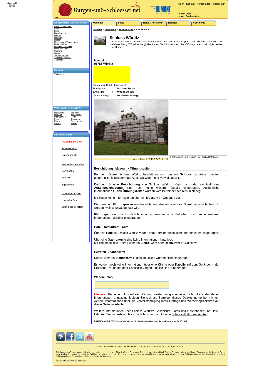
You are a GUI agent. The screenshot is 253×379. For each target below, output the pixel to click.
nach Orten (185, 14)
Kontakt (190, 3)
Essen (57, 121)
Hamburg (58, 37)
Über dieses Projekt (72, 206)
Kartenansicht (69, 148)
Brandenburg (60, 33)
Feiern (57, 119)
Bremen (57, 35)
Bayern (57, 29)
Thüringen (58, 60)
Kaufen (57, 123)
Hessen (57, 40)
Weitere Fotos (139, 159)
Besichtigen (59, 112)
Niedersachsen (61, 44)
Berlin (56, 31)
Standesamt (76, 114)
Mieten (74, 123)
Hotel (73, 117)
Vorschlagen (203, 3)
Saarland (58, 51)
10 (162, 159)
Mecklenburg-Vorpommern (66, 42)
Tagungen (75, 119)
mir (211, 297)
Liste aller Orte (70, 200)
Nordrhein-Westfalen (63, 46)
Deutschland (110, 29)
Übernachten (60, 117)
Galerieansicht (69, 155)
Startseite (98, 29)
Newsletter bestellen (73, 164)
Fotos (176, 311)
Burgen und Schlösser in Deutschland (71, 360)
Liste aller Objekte (71, 193)
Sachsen (58, 53)
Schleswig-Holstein (62, 57)
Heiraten (58, 114)
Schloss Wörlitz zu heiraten (189, 314)
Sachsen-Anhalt (61, 55)
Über (181, 3)
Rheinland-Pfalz (61, 49)
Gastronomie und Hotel (203, 311)
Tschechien (59, 74)
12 (167, 159)
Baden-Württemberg (63, 26)
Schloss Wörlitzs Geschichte (151, 311)
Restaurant (99, 85)
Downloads (68, 171)
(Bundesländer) (70, 22)
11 (164, 159)
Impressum (219, 3)
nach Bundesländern (190, 16)
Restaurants (76, 121)
